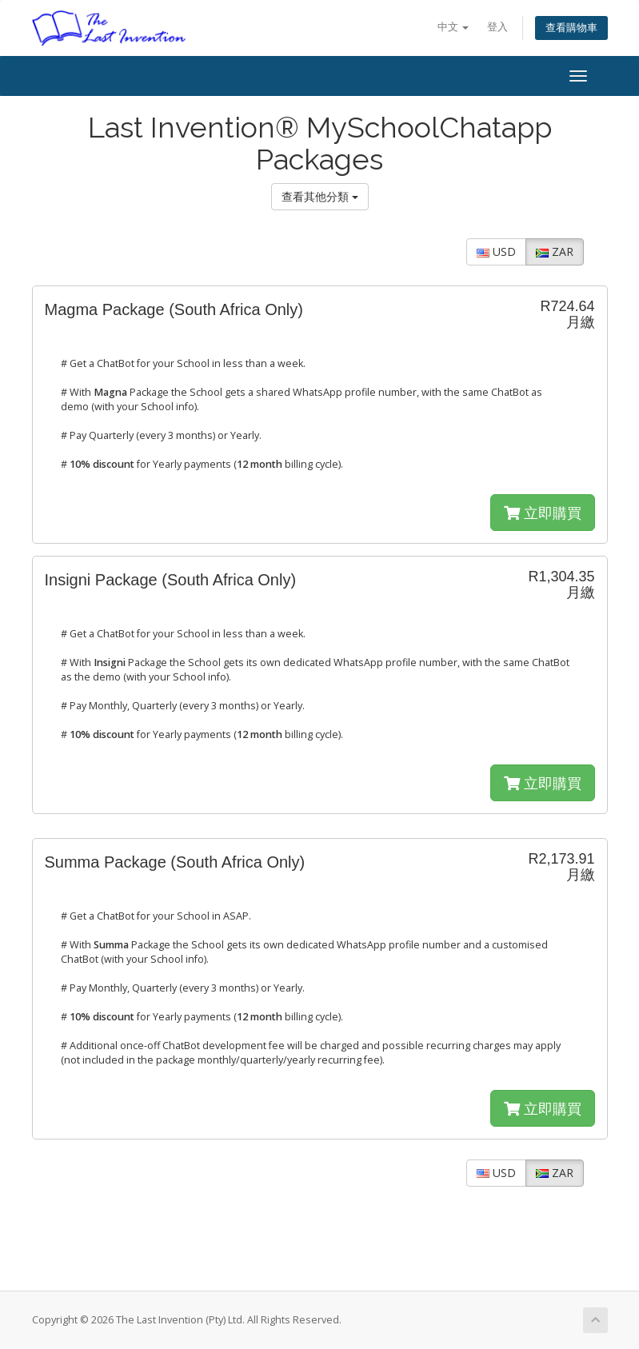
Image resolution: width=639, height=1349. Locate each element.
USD (496, 251)
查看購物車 (571, 27)
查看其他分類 (320, 196)
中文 (453, 27)
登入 (497, 27)
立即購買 (542, 512)
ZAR (554, 251)
